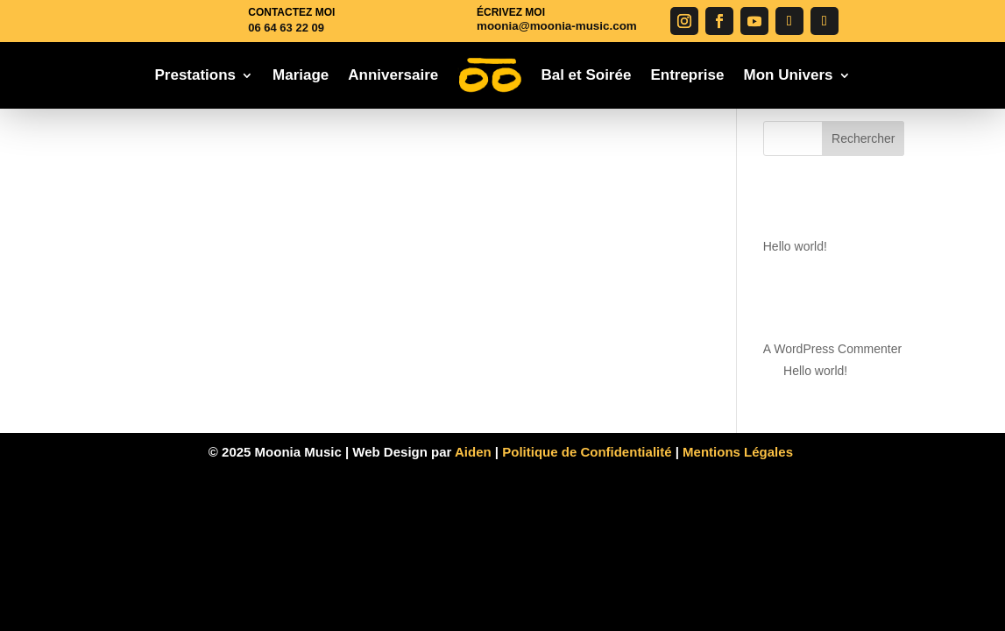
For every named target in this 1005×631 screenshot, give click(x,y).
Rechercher (863, 138)
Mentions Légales (739, 451)
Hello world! (795, 246)
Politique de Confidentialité (586, 451)
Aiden (475, 451)
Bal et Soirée (586, 75)
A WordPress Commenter (832, 349)
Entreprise (687, 75)
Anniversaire (393, 75)
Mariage (300, 75)
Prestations (195, 75)
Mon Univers (788, 75)
